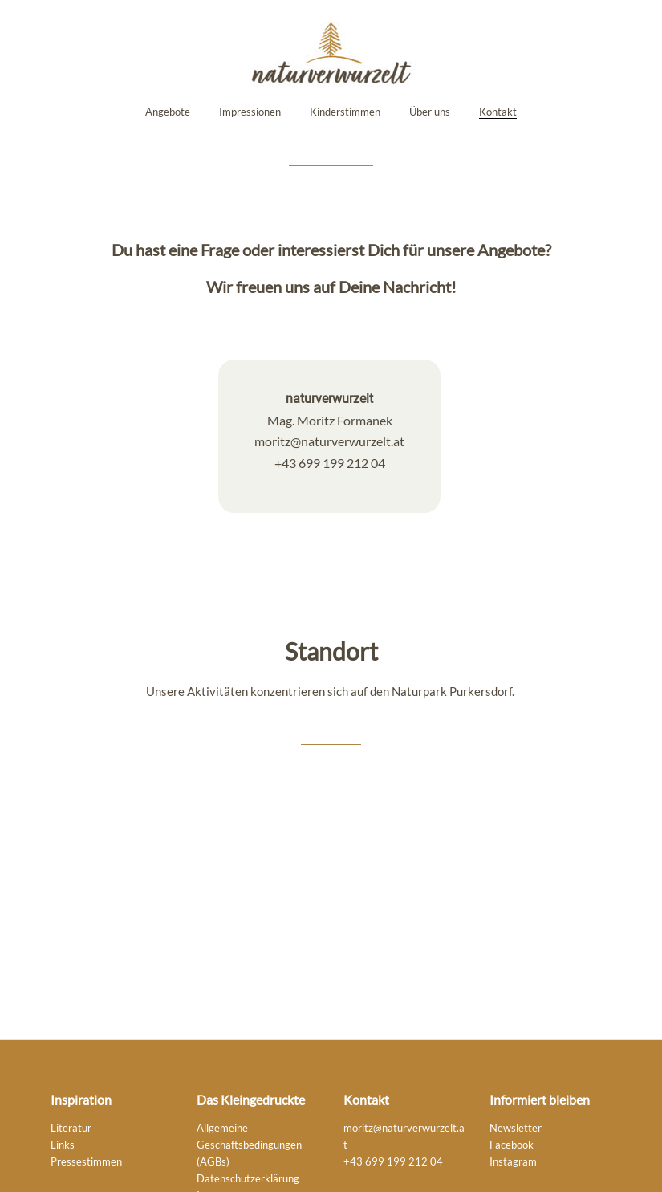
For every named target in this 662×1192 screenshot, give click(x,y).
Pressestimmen (86, 1162)
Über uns (429, 111)
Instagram (513, 1162)
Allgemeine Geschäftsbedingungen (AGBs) (249, 1145)
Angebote (167, 111)
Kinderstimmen (345, 111)
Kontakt (498, 111)
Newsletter (515, 1128)
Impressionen (250, 111)
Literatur (71, 1128)
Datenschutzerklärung (248, 1179)
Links (63, 1145)
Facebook (511, 1145)
